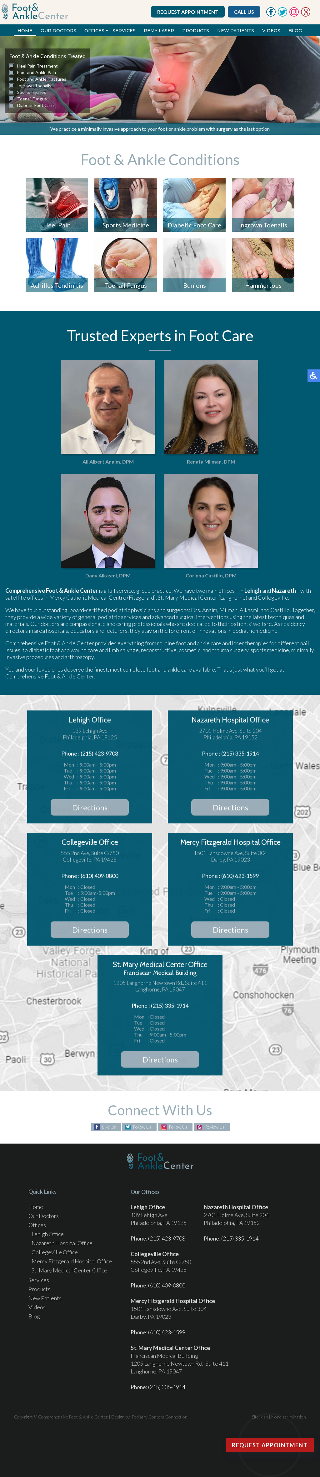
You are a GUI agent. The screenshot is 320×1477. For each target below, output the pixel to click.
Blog (295, 30)
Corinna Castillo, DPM (204, 575)
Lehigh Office (48, 1234)
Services (124, 30)
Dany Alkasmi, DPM (101, 575)
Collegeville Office (55, 1252)
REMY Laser (159, 30)
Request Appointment (187, 12)
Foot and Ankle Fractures (41, 79)
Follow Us (142, 1127)
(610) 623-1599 (166, 1332)
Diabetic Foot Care (35, 105)
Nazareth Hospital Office (62, 1243)
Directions (90, 809)
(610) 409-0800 (166, 1285)
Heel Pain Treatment (37, 66)
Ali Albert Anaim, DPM (101, 461)
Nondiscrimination (288, 1416)
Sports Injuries (31, 92)
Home (25, 30)
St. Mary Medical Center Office (69, 1270)
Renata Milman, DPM (204, 461)
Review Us (215, 1127)
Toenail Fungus (32, 98)
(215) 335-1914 (239, 1238)
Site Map (260, 1416)
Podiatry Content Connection (160, 1416)
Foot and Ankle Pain (36, 72)
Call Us (244, 12)
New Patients (235, 30)
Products (195, 30)
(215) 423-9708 (166, 1238)
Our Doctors (58, 30)
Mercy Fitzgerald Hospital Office (72, 1261)
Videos (271, 30)
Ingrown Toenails (34, 85)
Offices (94, 30)
